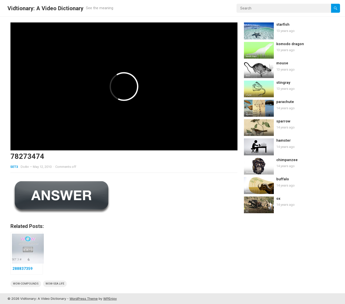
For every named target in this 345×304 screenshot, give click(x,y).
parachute (285, 102)
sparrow (283, 121)
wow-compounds (26, 283)
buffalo (282, 179)
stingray (283, 83)
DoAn (25, 167)
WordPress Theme (83, 299)
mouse (282, 63)
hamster (283, 140)
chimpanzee (287, 160)
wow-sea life (55, 283)
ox (278, 199)
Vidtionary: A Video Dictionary (45, 8)
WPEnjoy (110, 299)
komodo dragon (290, 44)
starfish (282, 24)
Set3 (14, 167)
